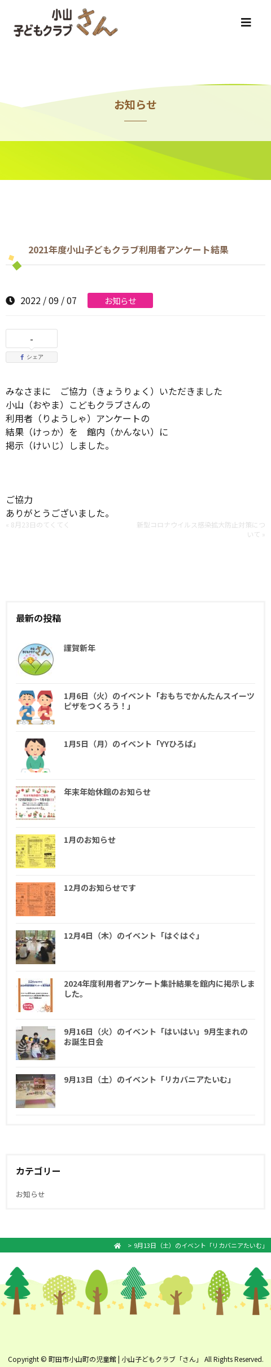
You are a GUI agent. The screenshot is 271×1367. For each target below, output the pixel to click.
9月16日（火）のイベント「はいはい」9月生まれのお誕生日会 (156, 1036)
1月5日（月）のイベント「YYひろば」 (132, 743)
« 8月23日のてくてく (38, 524)
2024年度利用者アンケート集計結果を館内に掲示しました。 (159, 988)
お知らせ (120, 300)
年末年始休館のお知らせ (107, 791)
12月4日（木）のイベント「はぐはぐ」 (134, 935)
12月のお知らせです (100, 887)
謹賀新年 (79, 647)
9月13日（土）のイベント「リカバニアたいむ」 (149, 1079)
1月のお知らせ (90, 839)
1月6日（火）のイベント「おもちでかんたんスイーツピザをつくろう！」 (159, 700)
